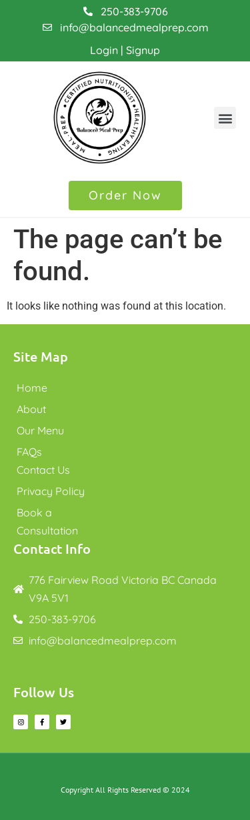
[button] (225, 118)
